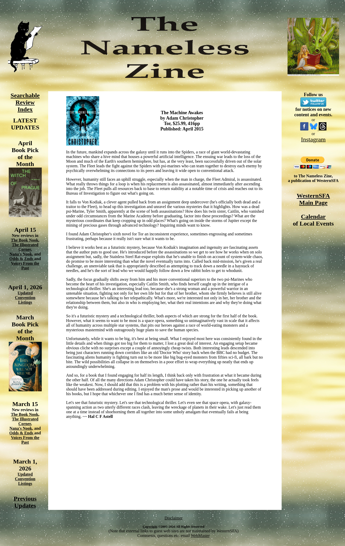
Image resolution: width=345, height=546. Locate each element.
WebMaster (200, 535)
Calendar (313, 216)
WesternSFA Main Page (313, 199)
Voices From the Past (25, 265)
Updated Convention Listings (25, 297)
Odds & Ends (21, 259)
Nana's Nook (21, 254)
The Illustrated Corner (25, 247)
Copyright (150, 526)
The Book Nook (24, 240)
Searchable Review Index (25, 102)
